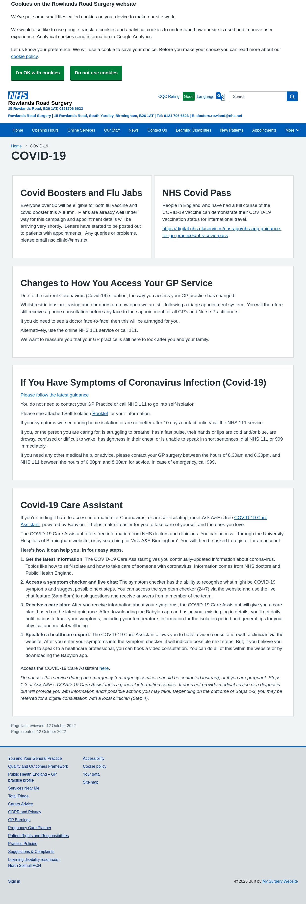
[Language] (211, 96)
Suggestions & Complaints (31, 851)
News (134, 130)
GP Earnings (19, 820)
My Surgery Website (280, 881)
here (104, 668)
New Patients (231, 130)
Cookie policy (94, 766)
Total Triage (18, 796)
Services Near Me (23, 788)
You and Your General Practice (35, 758)
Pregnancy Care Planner (29, 828)
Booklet (100, 413)
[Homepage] (82, 98)
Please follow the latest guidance (55, 395)
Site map (91, 782)
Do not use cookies (96, 72)
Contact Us (157, 130)
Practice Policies (22, 844)
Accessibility (93, 758)
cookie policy (24, 56)
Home (18, 130)
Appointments (264, 130)
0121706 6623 (71, 108)
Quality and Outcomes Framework (38, 766)
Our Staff (112, 130)
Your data (91, 774)
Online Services (81, 130)
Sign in (14, 881)
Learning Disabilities (193, 130)
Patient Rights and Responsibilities (38, 836)
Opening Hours (45, 130)
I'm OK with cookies (38, 72)
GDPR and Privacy (24, 812)
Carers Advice (20, 804)
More (292, 130)
